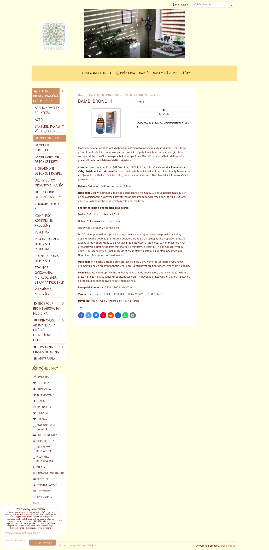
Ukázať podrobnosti (15, 540)
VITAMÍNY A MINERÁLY (43, 291)
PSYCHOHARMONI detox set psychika (48, 244)
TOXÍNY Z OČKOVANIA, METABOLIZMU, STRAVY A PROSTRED (49, 274)
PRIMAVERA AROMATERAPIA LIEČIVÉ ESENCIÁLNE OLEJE (49, 330)
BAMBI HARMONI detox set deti (47, 159)
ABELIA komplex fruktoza (47, 110)
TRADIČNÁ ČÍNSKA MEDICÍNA (49, 349)
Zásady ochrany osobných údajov (76, 545)
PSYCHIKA (42, 232)
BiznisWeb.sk (228, 545)
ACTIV (39, 119)
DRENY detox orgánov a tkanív (49, 182)
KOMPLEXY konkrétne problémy (44, 220)
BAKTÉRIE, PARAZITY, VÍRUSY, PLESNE (49, 128)
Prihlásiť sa (180, 4)
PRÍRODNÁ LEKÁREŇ (132, 73)
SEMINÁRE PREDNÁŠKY (171, 73)
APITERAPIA (44, 358)
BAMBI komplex (47, 138)
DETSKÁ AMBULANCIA (96, 73)
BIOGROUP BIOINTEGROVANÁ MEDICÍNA (49, 308)
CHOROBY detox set (47, 206)
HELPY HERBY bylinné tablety (48, 194)
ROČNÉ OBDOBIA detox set (47, 258)
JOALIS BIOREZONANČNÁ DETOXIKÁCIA (49, 96)
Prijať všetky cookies (43, 542)
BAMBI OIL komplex (42, 147)
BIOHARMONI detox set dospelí (49, 170)
